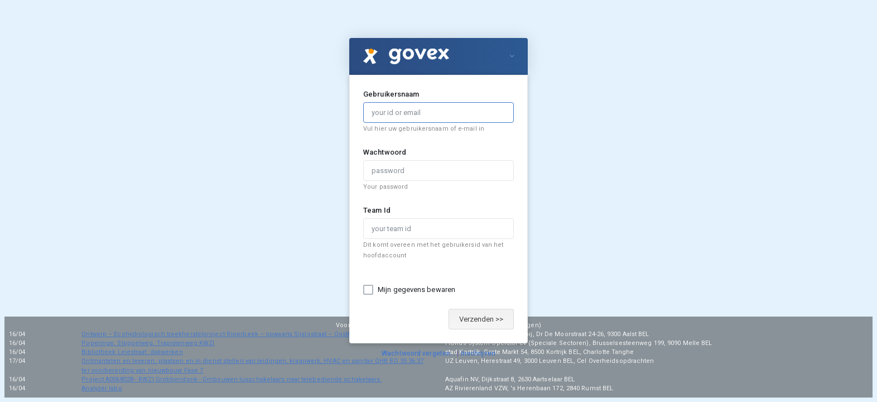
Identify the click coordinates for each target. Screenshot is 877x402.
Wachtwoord (384, 152)
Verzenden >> (481, 319)
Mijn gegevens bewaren (416, 289)
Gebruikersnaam (391, 94)
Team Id (377, 210)
